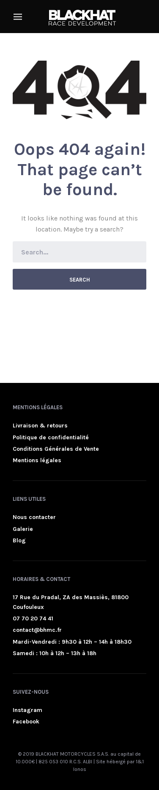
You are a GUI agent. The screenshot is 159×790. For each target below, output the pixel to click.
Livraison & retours (40, 425)
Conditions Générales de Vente (56, 448)
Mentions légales (37, 460)
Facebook (26, 721)
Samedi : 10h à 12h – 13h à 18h (54, 653)
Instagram (27, 710)
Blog (19, 540)
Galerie (23, 529)
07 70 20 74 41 (33, 618)
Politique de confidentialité (51, 437)
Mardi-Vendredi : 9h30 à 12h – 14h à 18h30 (72, 641)
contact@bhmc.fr (37, 630)
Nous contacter (34, 517)
